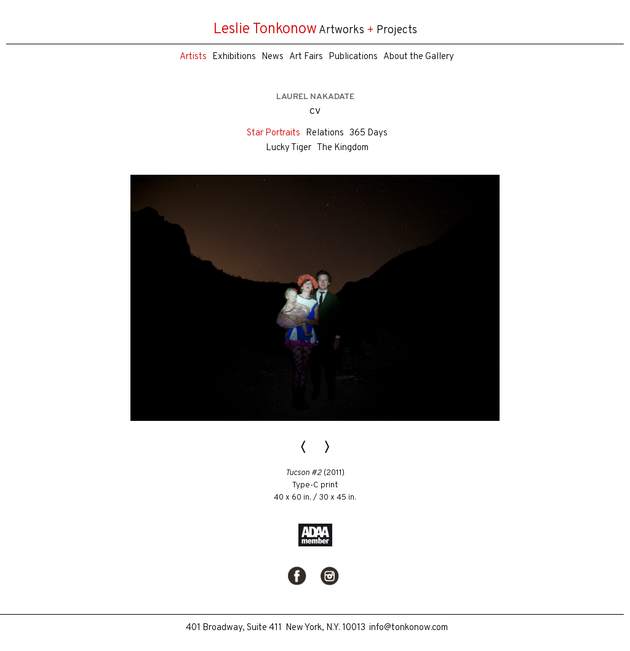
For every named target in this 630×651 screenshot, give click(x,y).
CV (315, 111)
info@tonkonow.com (408, 628)
